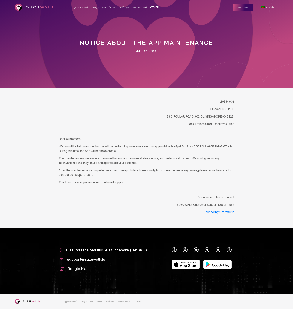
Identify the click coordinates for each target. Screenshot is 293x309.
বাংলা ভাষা (268, 7)
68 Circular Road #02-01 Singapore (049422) (103, 250)
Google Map (74, 268)
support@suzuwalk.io (82, 259)
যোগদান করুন (243, 7)
